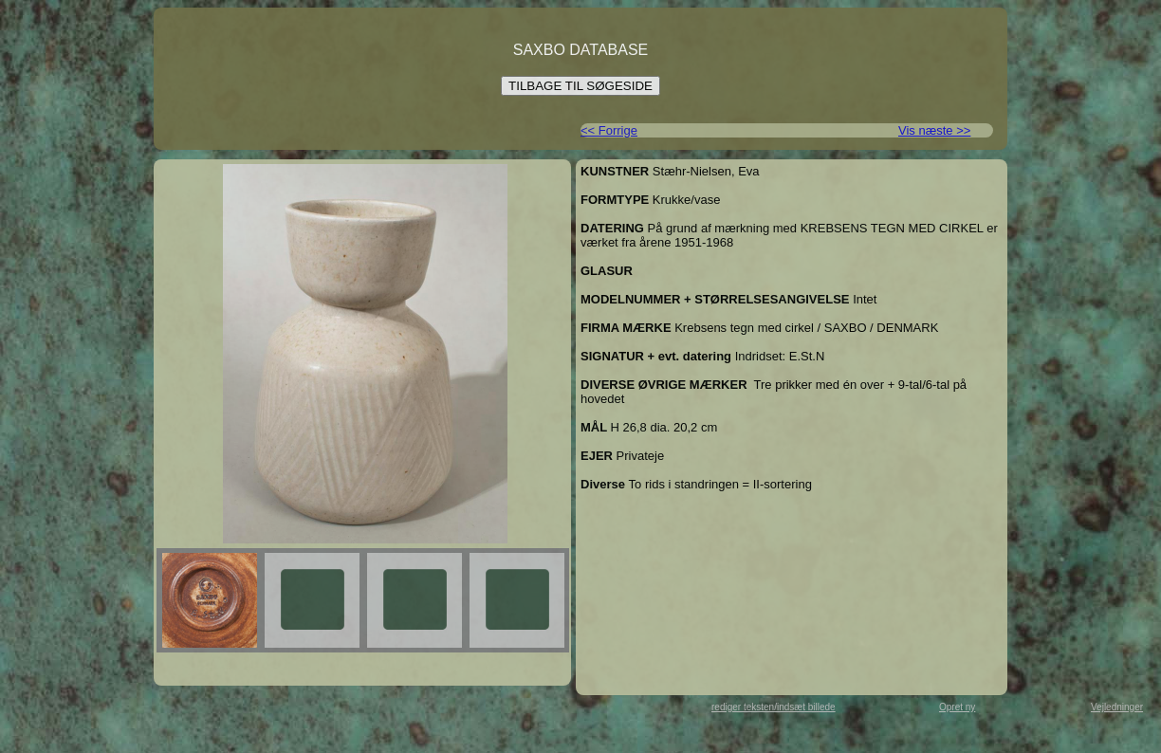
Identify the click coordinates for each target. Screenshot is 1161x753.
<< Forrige (608, 130)
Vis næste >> (934, 130)
